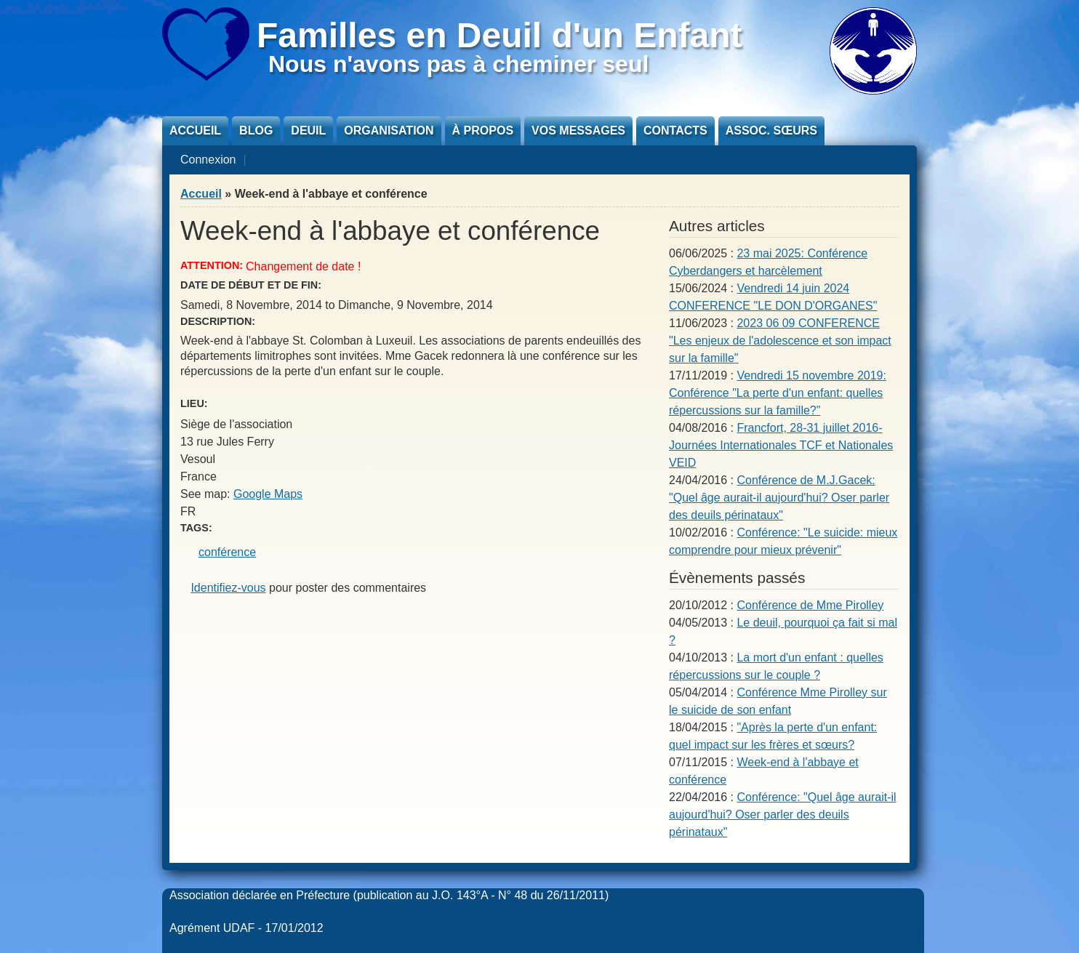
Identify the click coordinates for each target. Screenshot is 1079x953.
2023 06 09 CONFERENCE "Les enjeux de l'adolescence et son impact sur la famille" (780, 340)
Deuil (308, 130)
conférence (227, 552)
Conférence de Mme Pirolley (810, 605)
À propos (482, 130)
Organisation (388, 130)
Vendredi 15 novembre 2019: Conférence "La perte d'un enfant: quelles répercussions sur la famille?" (777, 393)
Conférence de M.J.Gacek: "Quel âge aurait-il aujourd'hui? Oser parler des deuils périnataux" (779, 497)
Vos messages (578, 130)
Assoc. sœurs (771, 130)
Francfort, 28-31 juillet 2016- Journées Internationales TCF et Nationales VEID (781, 445)
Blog (256, 130)
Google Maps (267, 494)
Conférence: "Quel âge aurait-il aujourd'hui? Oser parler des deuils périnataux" (783, 814)
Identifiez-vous (227, 588)
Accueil (195, 130)
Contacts (675, 130)
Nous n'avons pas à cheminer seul (458, 64)
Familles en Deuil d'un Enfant (499, 35)
